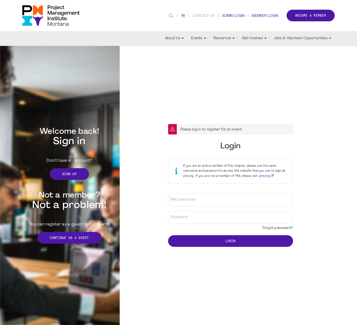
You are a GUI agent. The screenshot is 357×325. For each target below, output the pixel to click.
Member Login (265, 16)
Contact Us (203, 16)
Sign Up (69, 174)
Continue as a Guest (69, 238)
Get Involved (254, 38)
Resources (224, 38)
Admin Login (233, 16)
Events (198, 38)
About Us (174, 38)
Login (230, 241)
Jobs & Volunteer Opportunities (302, 38)
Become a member (310, 15)
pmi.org (264, 176)
